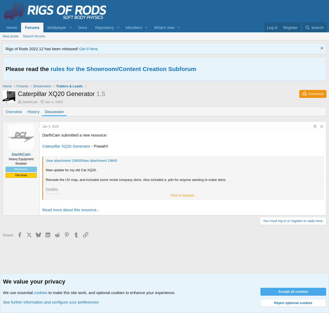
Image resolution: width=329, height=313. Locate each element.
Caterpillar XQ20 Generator (66, 146)
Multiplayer (57, 27)
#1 (321, 126)
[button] (70, 27)
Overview (14, 111)
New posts (11, 36)
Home (12, 27)
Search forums (34, 36)
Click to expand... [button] (183, 195)
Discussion (54, 111)
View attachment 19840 (99, 161)
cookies (40, 292)
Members (134, 27)
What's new (164, 27)
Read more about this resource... (71, 210)
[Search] (314, 27)
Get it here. (89, 49)
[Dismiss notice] (321, 49)
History (33, 111)
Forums (32, 27)
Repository (104, 27)
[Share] (314, 127)
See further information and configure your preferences (51, 302)
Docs (82, 27)
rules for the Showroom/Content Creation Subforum (123, 69)
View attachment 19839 (64, 161)
